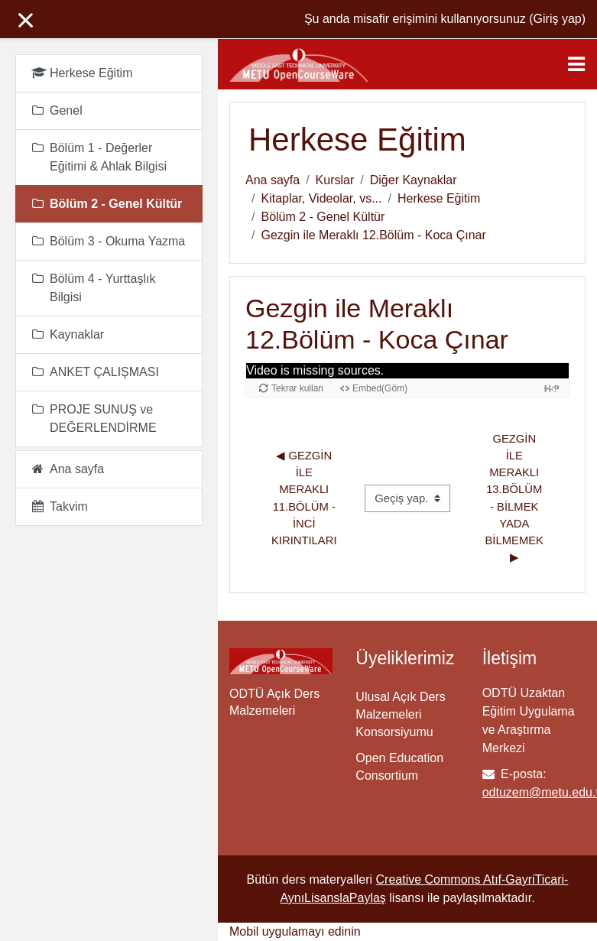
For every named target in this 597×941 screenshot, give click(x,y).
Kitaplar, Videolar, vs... (321, 198)
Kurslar (335, 180)
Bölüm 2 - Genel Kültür (322, 216)
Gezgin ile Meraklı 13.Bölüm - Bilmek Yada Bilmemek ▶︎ (516, 498)
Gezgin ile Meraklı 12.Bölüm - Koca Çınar (373, 235)
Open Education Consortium (399, 766)
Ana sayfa (272, 180)
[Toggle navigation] (576, 64)
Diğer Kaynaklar (413, 180)
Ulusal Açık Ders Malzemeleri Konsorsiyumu (400, 714)
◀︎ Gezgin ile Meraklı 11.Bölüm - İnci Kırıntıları (305, 498)
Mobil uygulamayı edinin (295, 931)
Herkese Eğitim (438, 198)
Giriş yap (558, 18)
